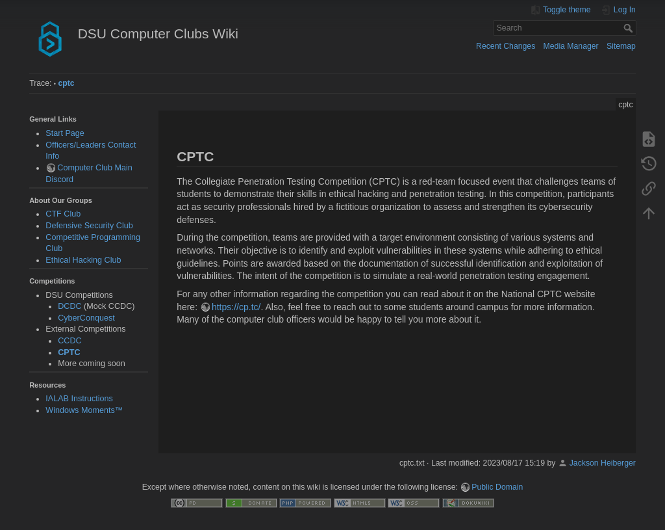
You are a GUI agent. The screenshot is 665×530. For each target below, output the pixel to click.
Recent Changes (505, 46)
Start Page (64, 133)
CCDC (69, 340)
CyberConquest (86, 318)
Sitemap (621, 46)
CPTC (69, 352)
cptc (66, 83)
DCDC (69, 306)
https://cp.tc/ (236, 307)
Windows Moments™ (84, 410)
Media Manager (571, 46)
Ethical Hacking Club (83, 260)
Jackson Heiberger (603, 463)
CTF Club (63, 214)
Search (629, 28)
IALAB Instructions (79, 398)
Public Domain (497, 487)
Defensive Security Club (88, 225)
